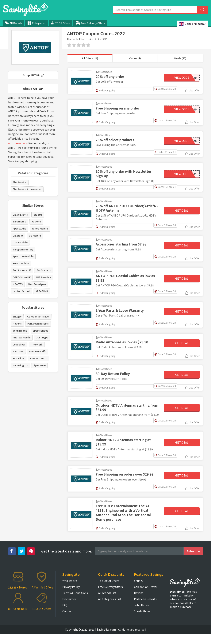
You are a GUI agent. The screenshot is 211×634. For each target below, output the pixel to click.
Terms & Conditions (75, 593)
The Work (36, 344)
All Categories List (109, 599)
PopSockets (43, 270)
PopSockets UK (22, 270)
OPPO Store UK (22, 277)
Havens (17, 323)
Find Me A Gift (37, 351)
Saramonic (19, 221)
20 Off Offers (60, 23)
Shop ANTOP (33, 75)
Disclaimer (69, 599)
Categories (36, 23)
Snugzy (17, 316)
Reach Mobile (21, 263)
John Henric (20, 330)
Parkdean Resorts (38, 323)
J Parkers (18, 351)
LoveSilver (19, 344)
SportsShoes (40, 330)
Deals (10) (180, 58)
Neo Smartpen (37, 284)
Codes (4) (135, 58)
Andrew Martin (22, 337)
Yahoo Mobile (40, 228)
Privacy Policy (71, 587)
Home (71, 39)
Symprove (39, 365)
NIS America (43, 277)
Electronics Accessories (27, 189)
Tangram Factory (23, 249)
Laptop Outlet (21, 291)
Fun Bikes (18, 358)
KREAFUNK (42, 291)
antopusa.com (17, 143)
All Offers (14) (90, 58)
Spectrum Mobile (23, 256)
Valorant (18, 235)
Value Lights (20, 214)
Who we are (69, 581)
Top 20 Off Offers (108, 581)
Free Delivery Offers (90, 23)
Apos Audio (19, 228)
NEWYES (18, 284)
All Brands (13, 23)
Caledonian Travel (38, 316)
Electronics (86, 39)
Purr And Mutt (38, 358)
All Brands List (107, 593)
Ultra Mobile (20, 242)
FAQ (64, 605)
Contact (67, 611)
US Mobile (35, 235)
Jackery (36, 221)
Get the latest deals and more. (66, 551)
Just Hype (42, 337)
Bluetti (37, 214)
